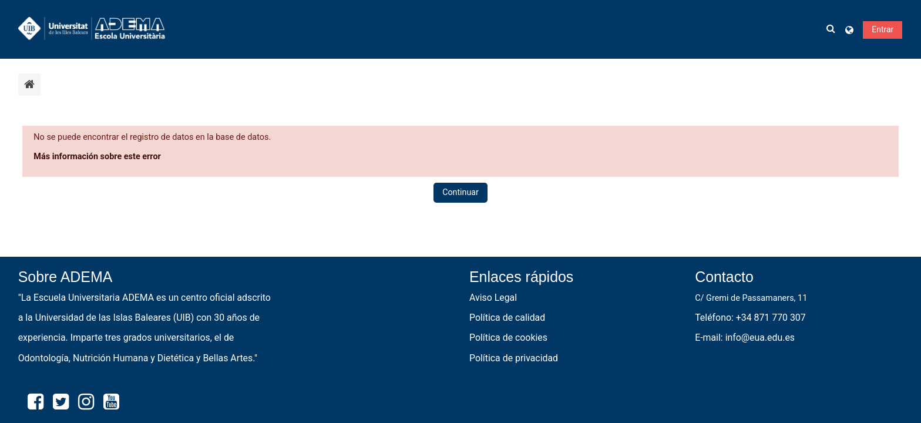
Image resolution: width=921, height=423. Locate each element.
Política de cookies (508, 337)
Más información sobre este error (97, 157)
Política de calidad (507, 317)
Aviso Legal (493, 297)
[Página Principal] (91, 29)
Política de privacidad (513, 358)
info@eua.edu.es (760, 337)
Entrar (882, 29)
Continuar (460, 192)
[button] (831, 29)
